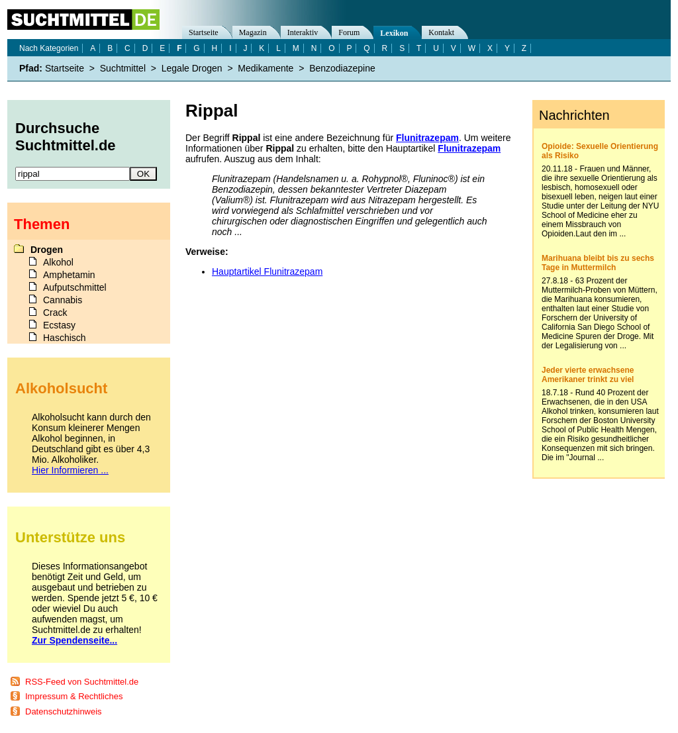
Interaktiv (302, 32)
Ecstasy (59, 325)
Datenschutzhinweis (63, 711)
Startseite (203, 32)
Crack (55, 312)
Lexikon (394, 33)
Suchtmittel (123, 68)
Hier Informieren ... (70, 470)
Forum (349, 32)
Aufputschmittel (75, 287)
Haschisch (64, 337)
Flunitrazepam (427, 137)
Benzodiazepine (342, 68)
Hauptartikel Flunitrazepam (267, 271)
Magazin (253, 32)
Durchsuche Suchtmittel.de (65, 137)
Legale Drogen (192, 68)
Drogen (46, 249)
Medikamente (265, 68)
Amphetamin (69, 274)
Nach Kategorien (48, 48)
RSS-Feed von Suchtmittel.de (81, 682)
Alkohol (58, 262)
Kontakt (441, 32)
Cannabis (62, 300)
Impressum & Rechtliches (73, 696)
